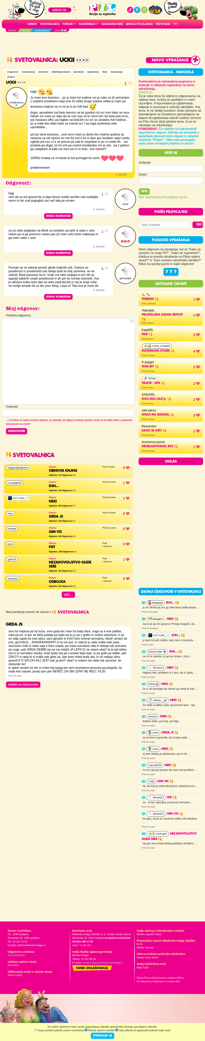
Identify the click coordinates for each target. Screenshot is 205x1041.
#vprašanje (117, 71)
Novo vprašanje (170, 60)
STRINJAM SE (102, 1035)
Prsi (147, 334)
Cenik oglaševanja (92, 968)
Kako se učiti (154, 430)
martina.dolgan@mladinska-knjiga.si (103, 962)
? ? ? (170, 271)
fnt (172, 797)
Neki (172, 619)
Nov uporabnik (149, 197)
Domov (32, 24)
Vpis (144, 191)
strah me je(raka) (158, 414)
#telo (104, 71)
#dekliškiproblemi (60, 71)
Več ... (68, 594)
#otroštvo (43, 71)
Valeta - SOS (153, 383)
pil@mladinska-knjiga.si (31, 945)
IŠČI (199, 224)
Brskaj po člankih (139, 24)
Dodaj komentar (58, 216)
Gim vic (165, 781)
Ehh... (172, 602)
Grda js (170, 732)
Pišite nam (163, 24)
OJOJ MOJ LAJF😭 (156, 399)
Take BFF (150, 366)
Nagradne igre (112, 24)
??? (175, 24)
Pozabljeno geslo (175, 197)
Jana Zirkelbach (16, 955)
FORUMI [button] (68, 24)
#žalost (11, 76)
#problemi (78, 71)
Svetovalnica (50, 24)
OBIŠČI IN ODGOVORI (23, 684)
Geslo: (143, 174)
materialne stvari (158, 350)
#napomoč (13, 71)
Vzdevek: (145, 162)
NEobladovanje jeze (160, 446)
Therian (150, 299)
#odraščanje (28, 71)
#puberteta (93, 71)
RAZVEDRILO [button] (87, 24)
